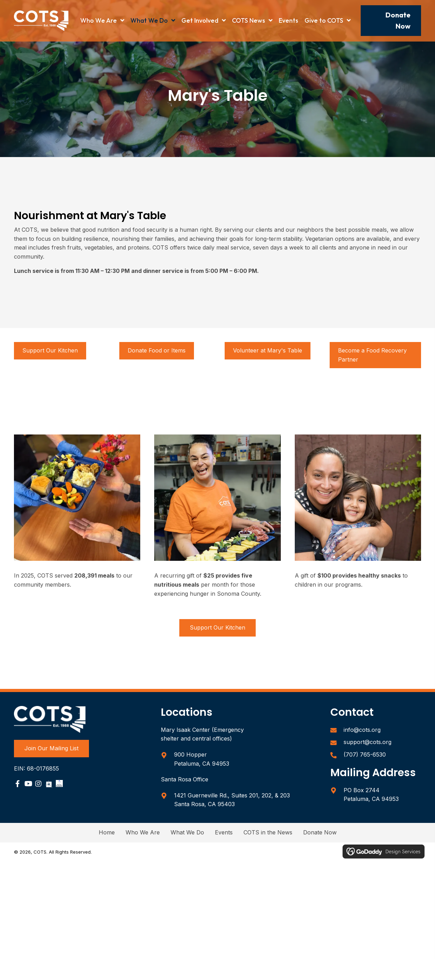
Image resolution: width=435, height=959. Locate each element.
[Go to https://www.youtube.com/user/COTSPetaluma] (27, 784)
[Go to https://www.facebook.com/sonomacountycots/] (17, 784)
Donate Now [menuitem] (320, 832)
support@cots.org (367, 741)
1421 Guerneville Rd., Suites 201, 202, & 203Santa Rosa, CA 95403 (232, 800)
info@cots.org (362, 729)
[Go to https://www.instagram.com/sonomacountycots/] (38, 784)
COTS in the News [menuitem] (267, 832)
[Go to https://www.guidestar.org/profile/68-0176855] (48, 783)
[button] (391, 20)
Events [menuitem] (224, 832)
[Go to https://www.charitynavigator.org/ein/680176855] (59, 783)
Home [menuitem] (107, 832)
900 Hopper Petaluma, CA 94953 (201, 759)
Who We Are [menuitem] (143, 832)
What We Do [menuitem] (187, 832)
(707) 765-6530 (365, 754)
